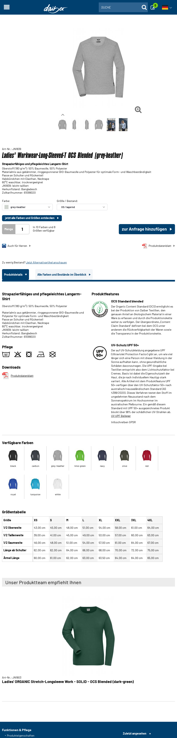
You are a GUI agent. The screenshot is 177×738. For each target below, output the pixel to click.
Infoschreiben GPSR (123, 422)
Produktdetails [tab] (13, 274)
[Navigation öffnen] (7, 7)
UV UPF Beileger (121, 416)
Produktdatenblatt (156, 246)
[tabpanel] (88, 422)
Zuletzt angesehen (134, 733)
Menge (8, 229)
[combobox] (123, 7)
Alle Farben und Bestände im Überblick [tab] (62, 274)
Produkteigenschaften (20, 735)
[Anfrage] (154, 7)
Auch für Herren (14, 245)
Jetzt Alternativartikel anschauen (46, 262)
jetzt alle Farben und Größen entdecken (30, 218)
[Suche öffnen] (144, 7)
